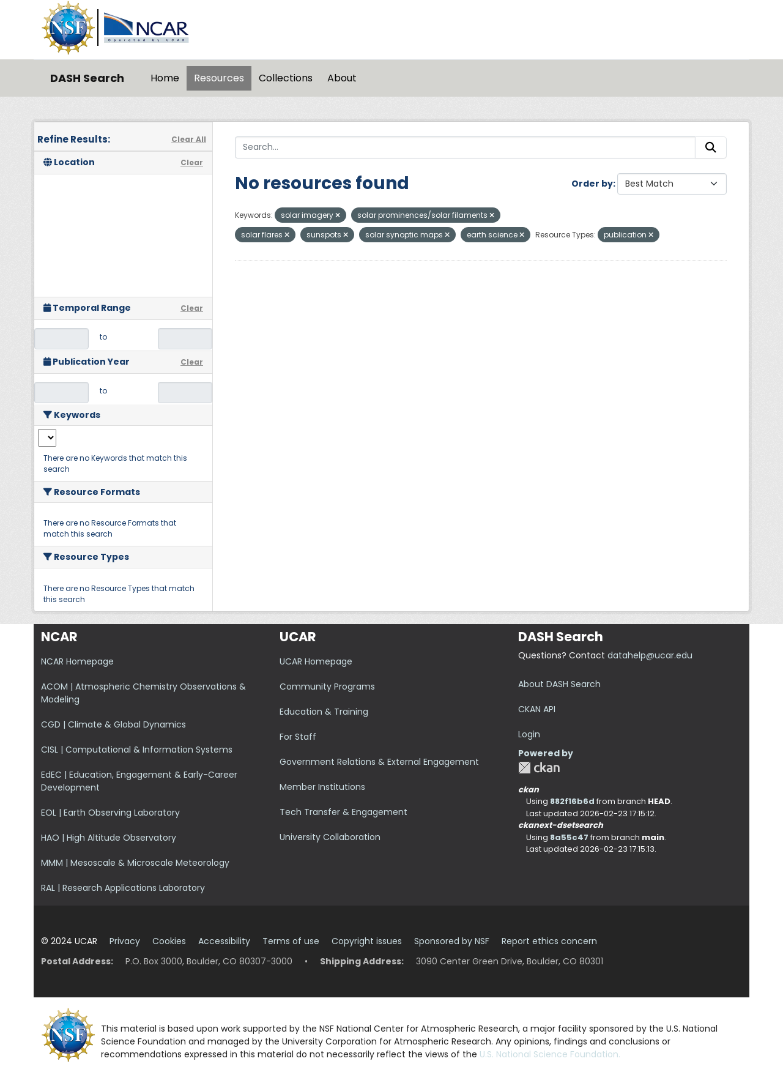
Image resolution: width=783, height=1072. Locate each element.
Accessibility (224, 941)
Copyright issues (367, 941)
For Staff (298, 737)
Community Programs (327, 686)
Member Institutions (322, 787)
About (342, 78)
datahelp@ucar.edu (649, 655)
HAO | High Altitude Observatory (108, 838)
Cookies (169, 941)
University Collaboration (330, 837)
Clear (191, 162)
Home (164, 78)
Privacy (124, 941)
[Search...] (465, 147)
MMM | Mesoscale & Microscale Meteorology (135, 863)
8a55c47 (569, 837)
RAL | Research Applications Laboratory (123, 888)
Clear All (188, 139)
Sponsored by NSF (451, 941)
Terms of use (290, 941)
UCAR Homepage (316, 661)
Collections (286, 78)
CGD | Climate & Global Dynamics (113, 724)
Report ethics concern (549, 941)
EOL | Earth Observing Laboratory (110, 812)
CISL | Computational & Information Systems (136, 749)
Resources (219, 78)
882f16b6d (572, 801)
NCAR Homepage (77, 661)
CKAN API (536, 709)
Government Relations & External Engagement (379, 762)
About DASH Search (559, 684)
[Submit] (711, 147)
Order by (592, 183)
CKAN (539, 767)
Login (529, 734)
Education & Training (324, 711)
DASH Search (87, 78)
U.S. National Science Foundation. (550, 1054)
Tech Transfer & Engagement (343, 812)
